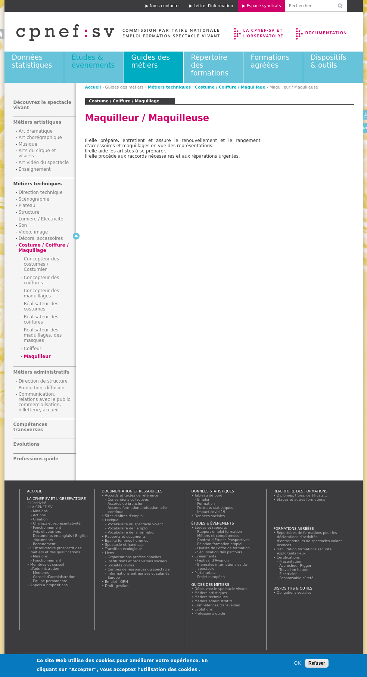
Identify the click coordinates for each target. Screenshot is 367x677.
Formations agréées (270, 61)
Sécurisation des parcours (220, 552)
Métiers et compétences (218, 536)
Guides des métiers (150, 61)
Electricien (289, 574)
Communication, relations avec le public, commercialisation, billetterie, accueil (45, 402)
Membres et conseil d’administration (47, 566)
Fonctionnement (47, 527)
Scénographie (34, 199)
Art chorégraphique (40, 137)
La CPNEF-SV (42, 507)
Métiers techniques (169, 87)
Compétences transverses (30, 427)
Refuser (316, 665)
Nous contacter (165, 5)
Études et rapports (211, 527)
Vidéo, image (33, 232)
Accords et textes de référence (131, 495)
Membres (41, 573)
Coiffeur (32, 348)
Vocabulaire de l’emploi (128, 528)
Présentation (290, 561)
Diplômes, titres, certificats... (302, 495)
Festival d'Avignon (213, 560)
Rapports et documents (125, 536)
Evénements (205, 556)
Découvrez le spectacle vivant (221, 589)
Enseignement (35, 169)
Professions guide (36, 458)
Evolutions (26, 444)
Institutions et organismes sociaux (137, 561)
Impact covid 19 (211, 512)
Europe (114, 577)
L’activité (38, 503)
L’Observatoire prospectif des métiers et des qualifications (56, 550)
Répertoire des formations (300, 491)
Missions (41, 511)
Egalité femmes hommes (126, 540)
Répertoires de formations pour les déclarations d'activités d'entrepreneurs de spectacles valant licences (309, 539)
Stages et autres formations (301, 499)
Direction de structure (43, 381)
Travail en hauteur (295, 570)
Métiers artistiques (37, 122)
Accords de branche (125, 503)
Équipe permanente (50, 581)
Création (41, 519)
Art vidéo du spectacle (44, 162)
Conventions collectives (128, 499)
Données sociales (210, 516)
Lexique (111, 520)
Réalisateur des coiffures (41, 319)
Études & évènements (93, 61)
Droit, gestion (116, 586)
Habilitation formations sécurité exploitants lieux (304, 551)
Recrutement (45, 544)
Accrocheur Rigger (295, 565)
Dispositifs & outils (328, 61)
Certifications (288, 557)
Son (23, 225)
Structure (29, 212)
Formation (206, 503)
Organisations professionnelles (134, 557)
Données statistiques (32, 61)
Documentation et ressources (328, 32)
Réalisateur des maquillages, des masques (43, 335)
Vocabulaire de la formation (132, 532)
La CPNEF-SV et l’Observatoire (259, 32)
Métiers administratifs (41, 372)
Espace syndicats (264, 5)
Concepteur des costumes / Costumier (41, 264)
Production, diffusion (42, 387)
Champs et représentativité (57, 523)
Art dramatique (36, 131)
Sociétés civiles (121, 565)
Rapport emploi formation (220, 531)
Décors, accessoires (41, 238)
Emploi (203, 499)
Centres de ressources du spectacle (138, 569)
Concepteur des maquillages (41, 293)
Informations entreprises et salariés (138, 573)
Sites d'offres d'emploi (124, 516)
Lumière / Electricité (41, 219)
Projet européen (211, 577)
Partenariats (205, 573)
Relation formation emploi (220, 544)
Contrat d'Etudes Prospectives (224, 540)
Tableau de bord (209, 495)
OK (297, 665)
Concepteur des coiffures (41, 280)
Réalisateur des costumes (41, 306)
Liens (109, 553)
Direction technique (41, 192)
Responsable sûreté (297, 578)
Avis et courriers (47, 531)
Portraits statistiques (215, 508)
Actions (40, 515)
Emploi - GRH (116, 581)
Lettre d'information (213, 5)
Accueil (93, 87)
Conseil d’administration (54, 577)
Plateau (27, 205)
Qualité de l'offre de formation (224, 548)
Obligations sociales (294, 592)
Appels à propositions (49, 585)
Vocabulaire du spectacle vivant (135, 524)
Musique (28, 144)
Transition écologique (123, 549)
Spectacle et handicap (124, 544)
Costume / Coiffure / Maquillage (230, 87)
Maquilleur (37, 356)
